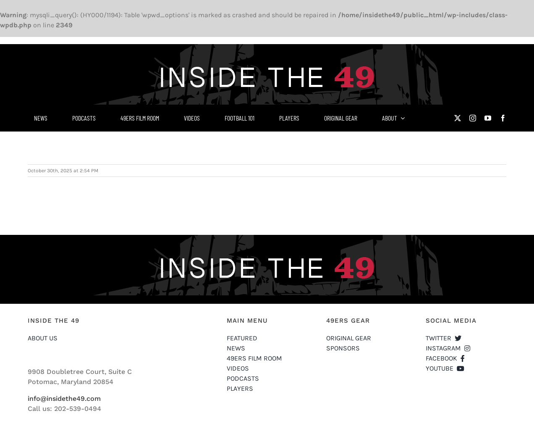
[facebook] (503, 118)
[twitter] (457, 118)
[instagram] (472, 118)
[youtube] (487, 118)
